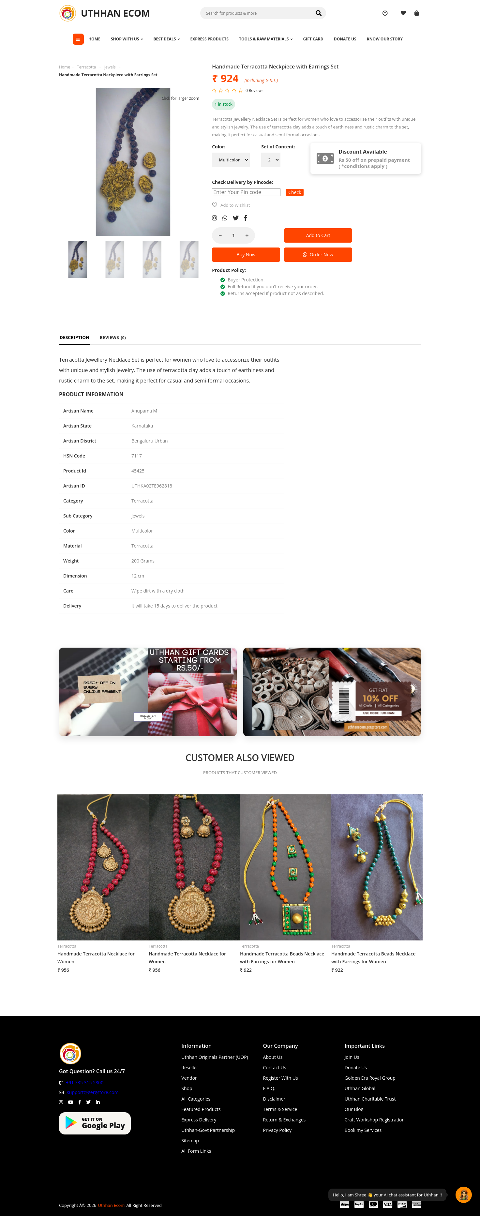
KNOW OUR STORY (385, 39)
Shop (186, 1088)
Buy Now (246, 254)
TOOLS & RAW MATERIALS (265, 39)
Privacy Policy (277, 1130)
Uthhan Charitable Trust (370, 1099)
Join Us (352, 1057)
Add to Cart (318, 235)
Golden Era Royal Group (370, 1078)
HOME (94, 39)
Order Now (318, 254)
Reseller (189, 1067)
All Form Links (196, 1151)
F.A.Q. (269, 1088)
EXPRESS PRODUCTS (209, 39)
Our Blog (354, 1109)
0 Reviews (254, 90)
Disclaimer (274, 1099)
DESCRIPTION (74, 338)
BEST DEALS (167, 39)
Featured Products (200, 1109)
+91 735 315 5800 (84, 1082)
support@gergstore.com (92, 1092)
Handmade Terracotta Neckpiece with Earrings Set (108, 75)
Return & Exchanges (284, 1120)
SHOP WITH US (127, 39)
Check (294, 192)
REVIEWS (112, 338)
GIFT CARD (313, 39)
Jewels (110, 67)
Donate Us (356, 1067)
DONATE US (345, 39)
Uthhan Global (360, 1088)
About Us (273, 1057)
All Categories (195, 1099)
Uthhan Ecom (111, 1205)
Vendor (189, 1078)
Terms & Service (280, 1109)
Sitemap (190, 1140)
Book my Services (363, 1130)
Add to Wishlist (235, 205)
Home (64, 67)
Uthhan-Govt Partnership (208, 1130)
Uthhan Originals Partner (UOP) (214, 1057)
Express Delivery (198, 1120)
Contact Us (274, 1067)
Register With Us (280, 1078)
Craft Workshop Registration (375, 1120)
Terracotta (86, 67)
